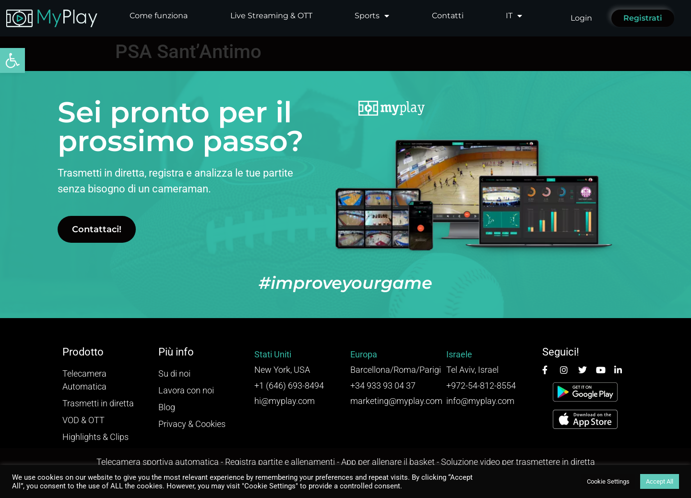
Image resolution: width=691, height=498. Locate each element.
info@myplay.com (480, 401)
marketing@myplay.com (396, 401)
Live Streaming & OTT (271, 15)
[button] (12, 60)
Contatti (448, 15)
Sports (372, 15)
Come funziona (159, 15)
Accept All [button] (659, 481)
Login (581, 18)
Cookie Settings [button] (608, 481)
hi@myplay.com (284, 401)
